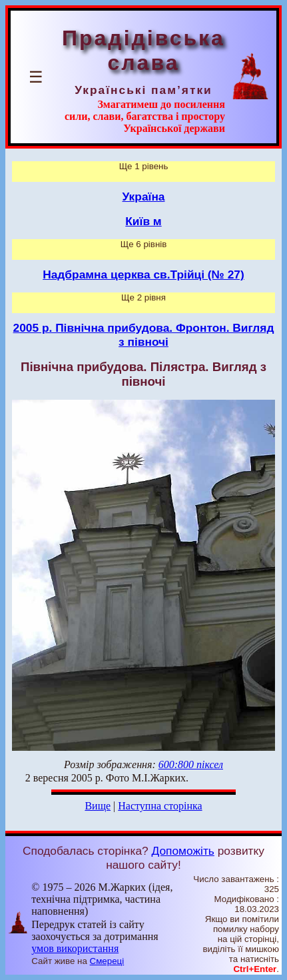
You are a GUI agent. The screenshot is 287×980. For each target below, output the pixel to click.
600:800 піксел (190, 764)
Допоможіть (183, 850)
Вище (98, 805)
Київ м (143, 221)
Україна (144, 196)
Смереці (107, 961)
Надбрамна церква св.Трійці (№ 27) (143, 274)
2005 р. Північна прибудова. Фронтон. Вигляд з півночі (143, 334)
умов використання (75, 948)
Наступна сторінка (160, 805)
